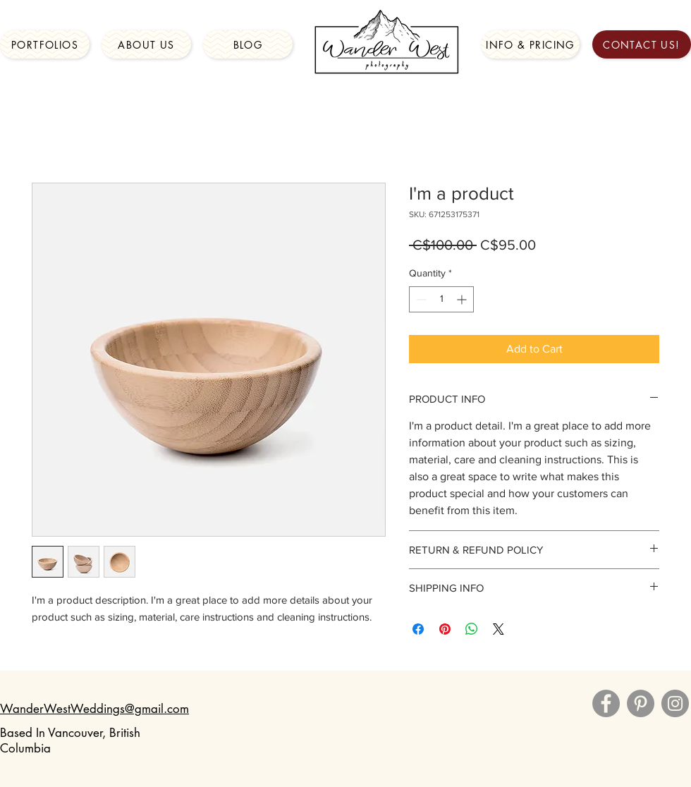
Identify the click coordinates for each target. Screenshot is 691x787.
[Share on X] (498, 629)
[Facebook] (606, 703)
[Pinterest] (640, 703)
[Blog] (248, 44)
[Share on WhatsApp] (471, 629)
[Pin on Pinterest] (444, 629)
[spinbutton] (441, 299)
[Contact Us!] (641, 44)
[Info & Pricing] (530, 44)
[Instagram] (675, 703)
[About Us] (146, 44)
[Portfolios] (45, 44)
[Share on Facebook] (418, 629)
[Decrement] (420, 299)
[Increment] (463, 299)
